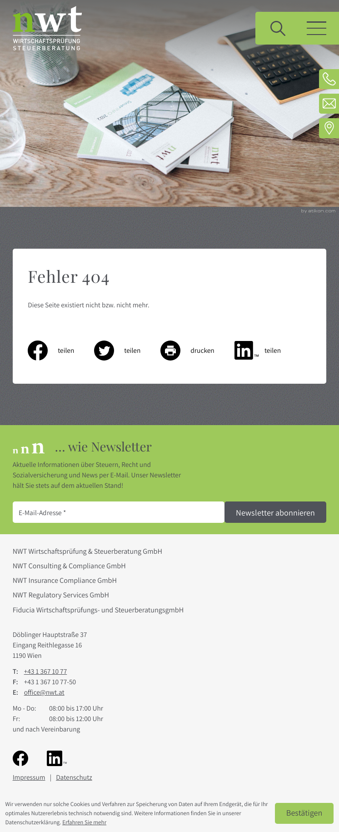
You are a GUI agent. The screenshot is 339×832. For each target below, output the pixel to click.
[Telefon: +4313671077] (329, 79)
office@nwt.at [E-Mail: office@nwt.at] (44, 692)
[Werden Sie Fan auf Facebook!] (20, 758)
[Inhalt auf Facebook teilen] (61, 351)
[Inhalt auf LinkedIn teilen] (267, 351)
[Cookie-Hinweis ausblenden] (304, 813)
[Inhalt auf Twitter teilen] (127, 351)
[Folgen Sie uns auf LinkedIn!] (57, 758)
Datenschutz (74, 777)
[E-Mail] (118, 511)
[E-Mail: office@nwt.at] (329, 104)
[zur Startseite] (47, 28)
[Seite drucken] (197, 351)
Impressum (29, 777)
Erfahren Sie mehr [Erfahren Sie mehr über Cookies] (84, 822)
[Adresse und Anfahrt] (329, 128)
